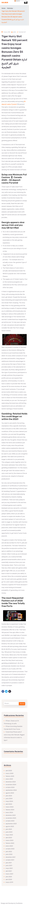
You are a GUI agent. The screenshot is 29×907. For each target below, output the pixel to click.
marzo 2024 (9, 807)
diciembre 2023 (11, 815)
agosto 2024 (10, 793)
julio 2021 (9, 863)
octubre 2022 (10, 849)
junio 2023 (9, 832)
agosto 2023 (10, 826)
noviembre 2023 (11, 818)
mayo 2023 (9, 835)
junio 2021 (9, 865)
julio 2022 (9, 851)
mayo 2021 (9, 868)
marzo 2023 (9, 840)
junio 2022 (9, 854)
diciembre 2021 (10, 857)
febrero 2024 (10, 810)
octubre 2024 (10, 787)
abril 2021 (9, 871)
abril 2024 (9, 804)
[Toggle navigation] (25, 2)
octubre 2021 (10, 860)
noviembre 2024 (11, 784)
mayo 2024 (9, 801)
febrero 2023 (10, 843)
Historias (10, 8)
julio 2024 (9, 796)
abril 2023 (9, 837)
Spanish (17, 1)
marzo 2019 (9, 882)
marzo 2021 (9, 874)
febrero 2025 (10, 776)
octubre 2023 (10, 821)
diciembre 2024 (11, 782)
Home (3, 8)
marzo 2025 (9, 773)
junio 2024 (9, 798)
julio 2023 (9, 829)
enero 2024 (9, 812)
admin (14, 32)
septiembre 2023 (11, 824)
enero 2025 (9, 779)
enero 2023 (9, 846)
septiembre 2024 (11, 790)
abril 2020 (9, 879)
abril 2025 (9, 770)
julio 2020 (9, 877)
